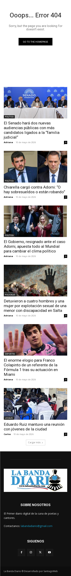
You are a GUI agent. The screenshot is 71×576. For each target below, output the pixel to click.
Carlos (7, 434)
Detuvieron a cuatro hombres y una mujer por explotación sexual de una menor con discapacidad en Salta (35, 306)
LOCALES (9, 418)
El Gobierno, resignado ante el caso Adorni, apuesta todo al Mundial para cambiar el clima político (34, 246)
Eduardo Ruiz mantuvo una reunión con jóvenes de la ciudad (34, 426)
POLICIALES (10, 294)
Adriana (8, 142)
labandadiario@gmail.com (36, 526)
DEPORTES (10, 354)
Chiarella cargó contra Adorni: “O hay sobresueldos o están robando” (34, 189)
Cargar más (35, 442)
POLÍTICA (9, 116)
